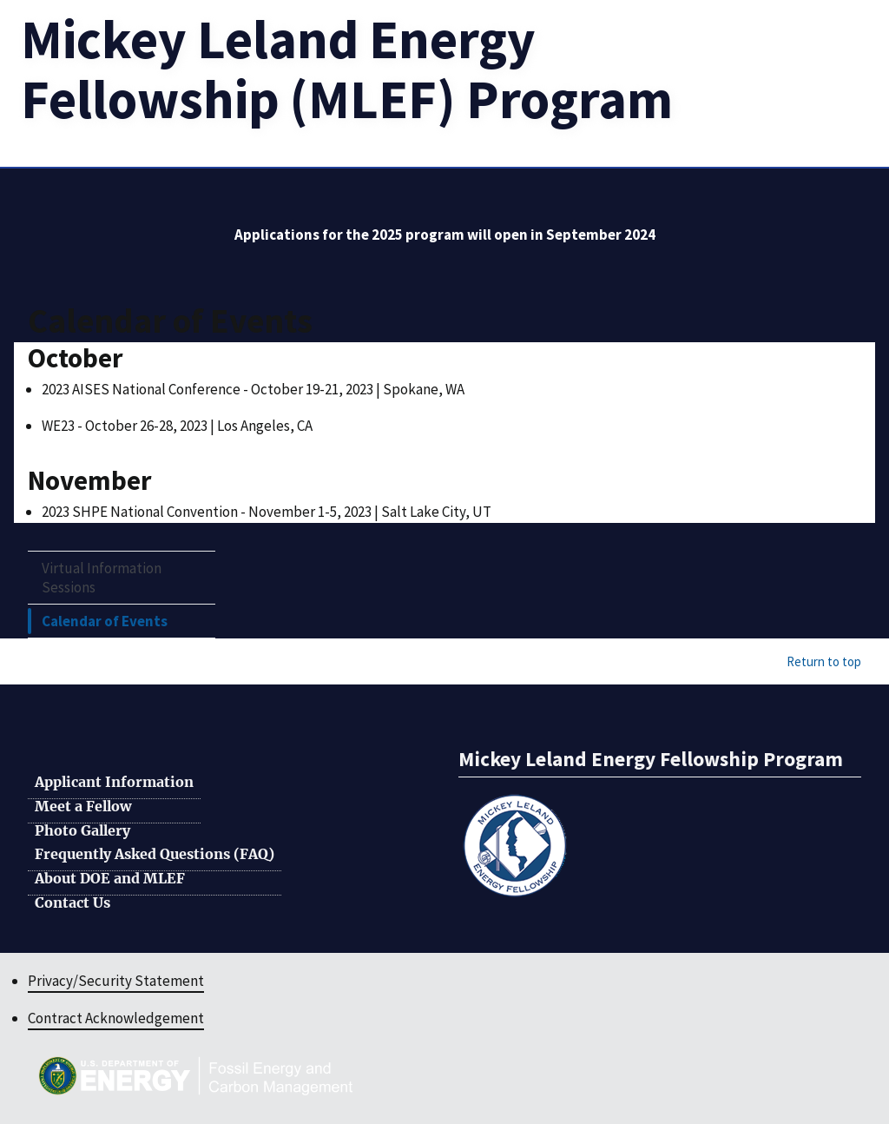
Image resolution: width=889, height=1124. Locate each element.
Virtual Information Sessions (101, 578)
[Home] (347, 69)
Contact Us (72, 903)
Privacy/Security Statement (116, 980)
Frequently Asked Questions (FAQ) (154, 855)
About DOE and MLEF (110, 879)
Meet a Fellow (83, 807)
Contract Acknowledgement (116, 1018)
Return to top (824, 661)
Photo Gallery (82, 831)
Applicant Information (114, 782)
